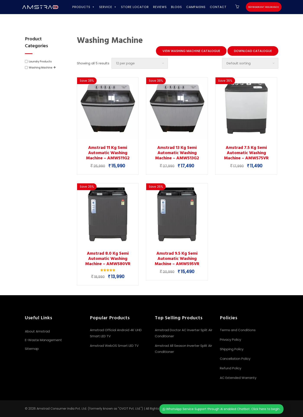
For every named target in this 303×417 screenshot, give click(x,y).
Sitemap (32, 348)
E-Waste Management (43, 340)
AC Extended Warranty (238, 377)
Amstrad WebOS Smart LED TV (114, 345)
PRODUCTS (83, 7)
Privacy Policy (230, 339)
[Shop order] (250, 63)
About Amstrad (37, 331)
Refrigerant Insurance (263, 7)
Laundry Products (40, 61)
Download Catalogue (253, 51)
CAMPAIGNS (196, 7)
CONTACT (218, 7)
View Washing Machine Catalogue (191, 51)
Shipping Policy (231, 349)
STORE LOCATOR (135, 7)
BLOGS (176, 7)
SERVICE (108, 7)
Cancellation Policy (235, 358)
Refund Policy (230, 368)
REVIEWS (160, 7)
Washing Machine (40, 67)
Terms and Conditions (238, 330)
